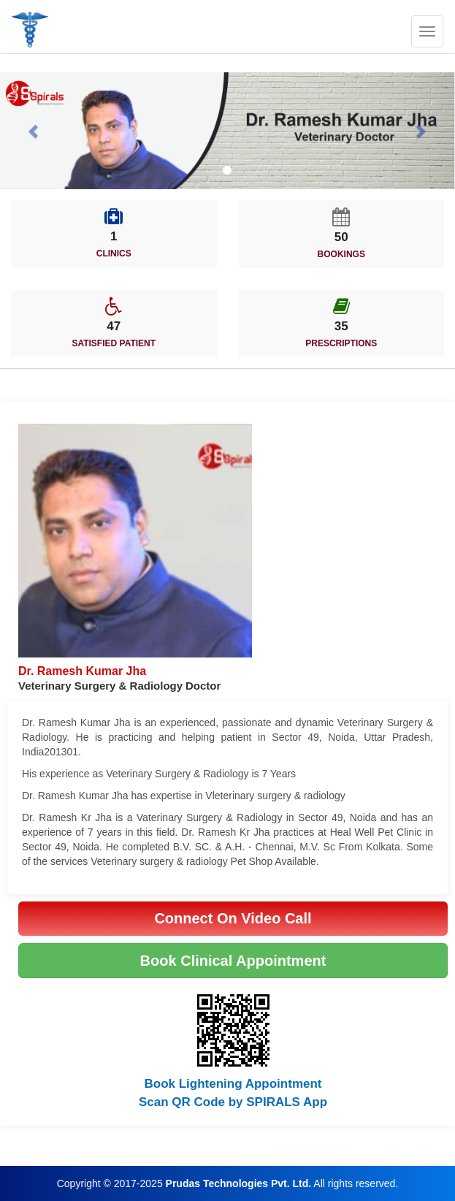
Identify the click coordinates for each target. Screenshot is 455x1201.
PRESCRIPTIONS (341, 343)
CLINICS (113, 253)
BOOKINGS (341, 254)
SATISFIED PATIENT (114, 343)
